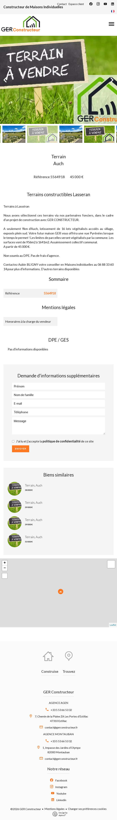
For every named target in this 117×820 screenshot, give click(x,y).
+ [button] (5, 563)
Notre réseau (58, 768)
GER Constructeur (58, 692)
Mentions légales (54, 808)
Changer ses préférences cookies (87, 808)
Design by (59, 814)
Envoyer (20, 449)
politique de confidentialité (61, 441)
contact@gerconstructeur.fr (61, 727)
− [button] (5, 568)
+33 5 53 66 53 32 (61, 709)
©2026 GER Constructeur (25, 809)
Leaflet (113, 625)
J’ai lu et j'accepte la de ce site (55, 441)
